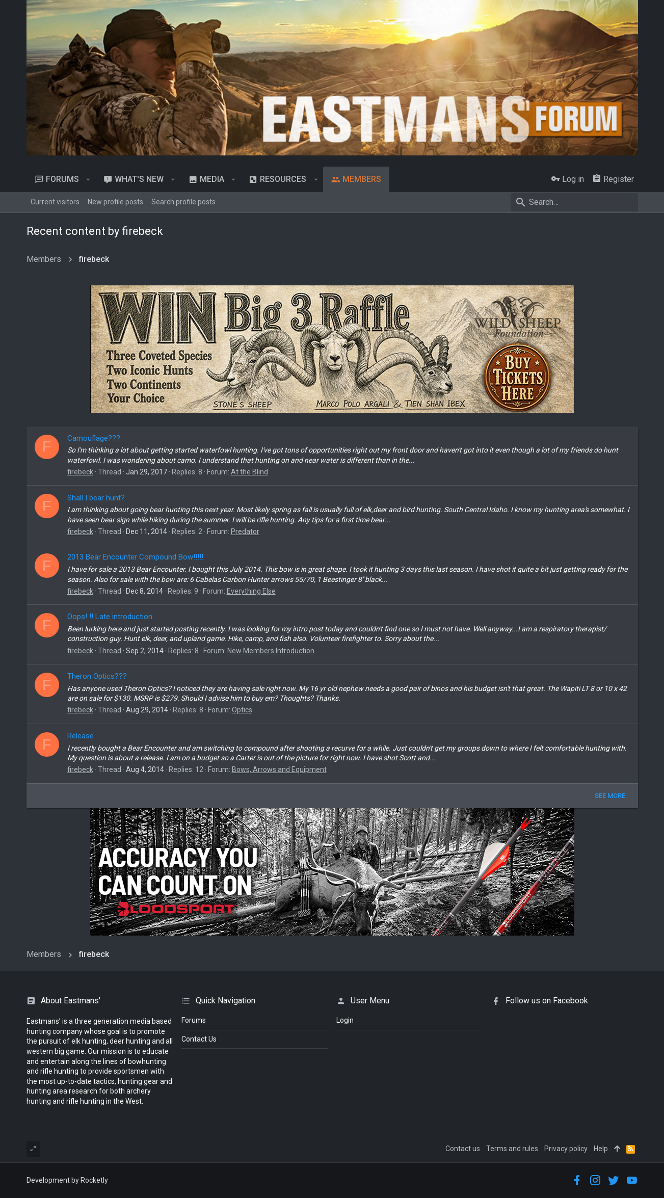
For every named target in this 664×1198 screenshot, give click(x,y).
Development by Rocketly (67, 1180)
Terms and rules (512, 1148)
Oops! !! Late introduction (109, 616)
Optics (242, 710)
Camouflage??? (93, 438)
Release (80, 735)
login (345, 1020)
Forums (193, 1020)
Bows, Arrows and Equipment (279, 769)
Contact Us (199, 1039)
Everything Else (251, 591)
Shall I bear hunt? (96, 497)
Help (601, 1148)
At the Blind (249, 472)
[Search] (574, 202)
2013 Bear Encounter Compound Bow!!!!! (135, 557)
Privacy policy (566, 1148)
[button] (88, 179)
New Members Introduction (270, 651)
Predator (245, 531)
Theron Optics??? (97, 676)
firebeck (80, 472)
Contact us (462, 1148)
